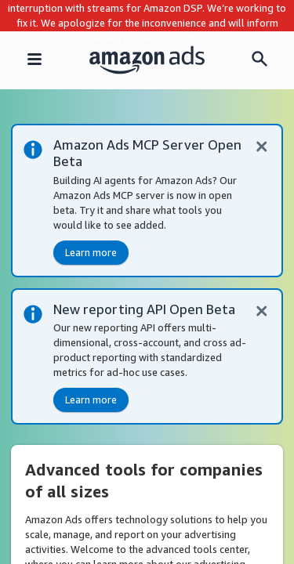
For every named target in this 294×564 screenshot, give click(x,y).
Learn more (196, 37)
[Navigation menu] (34, 60)
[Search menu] (259, 60)
